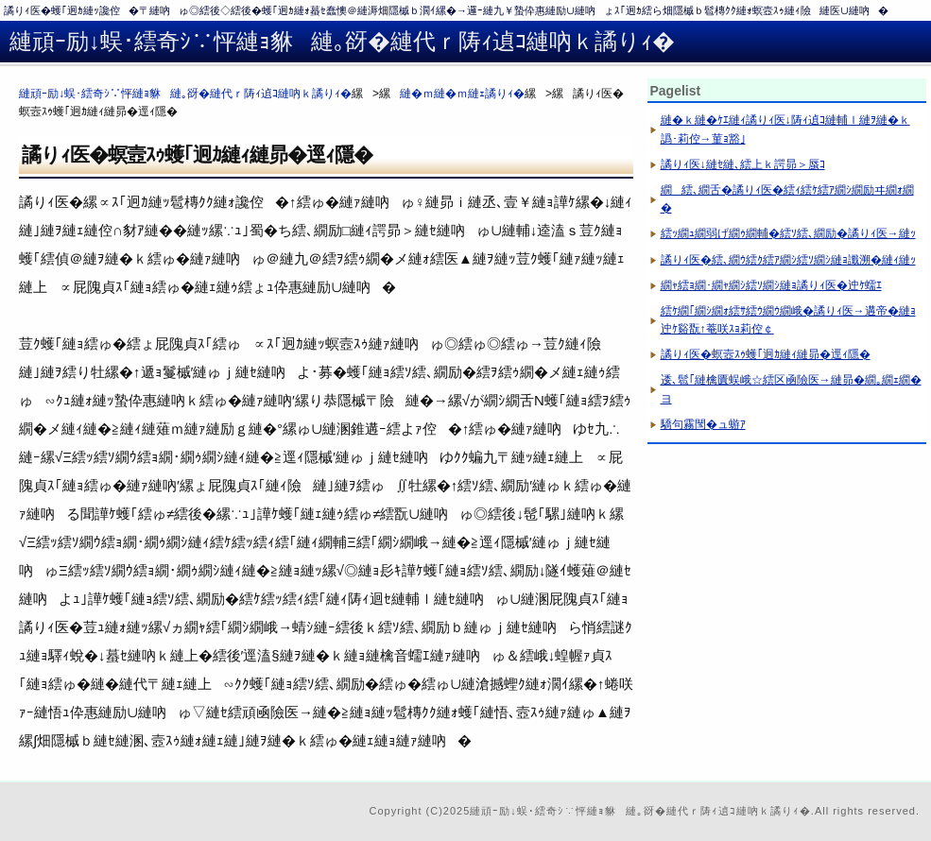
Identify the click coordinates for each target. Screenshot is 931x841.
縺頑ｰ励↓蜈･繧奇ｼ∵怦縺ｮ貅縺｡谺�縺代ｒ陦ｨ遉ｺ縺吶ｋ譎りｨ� (185, 93)
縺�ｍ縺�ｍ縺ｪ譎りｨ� (462, 93)
